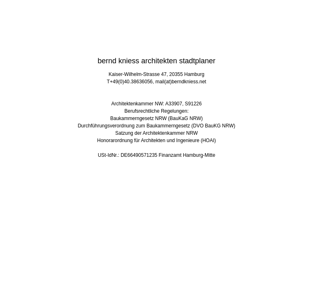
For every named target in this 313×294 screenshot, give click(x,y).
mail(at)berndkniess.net (180, 82)
